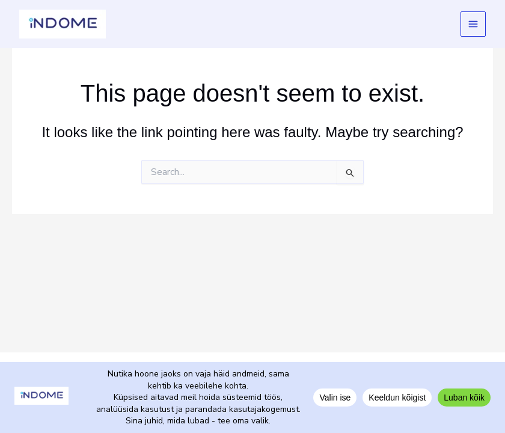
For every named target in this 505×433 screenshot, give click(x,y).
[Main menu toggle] (473, 24)
